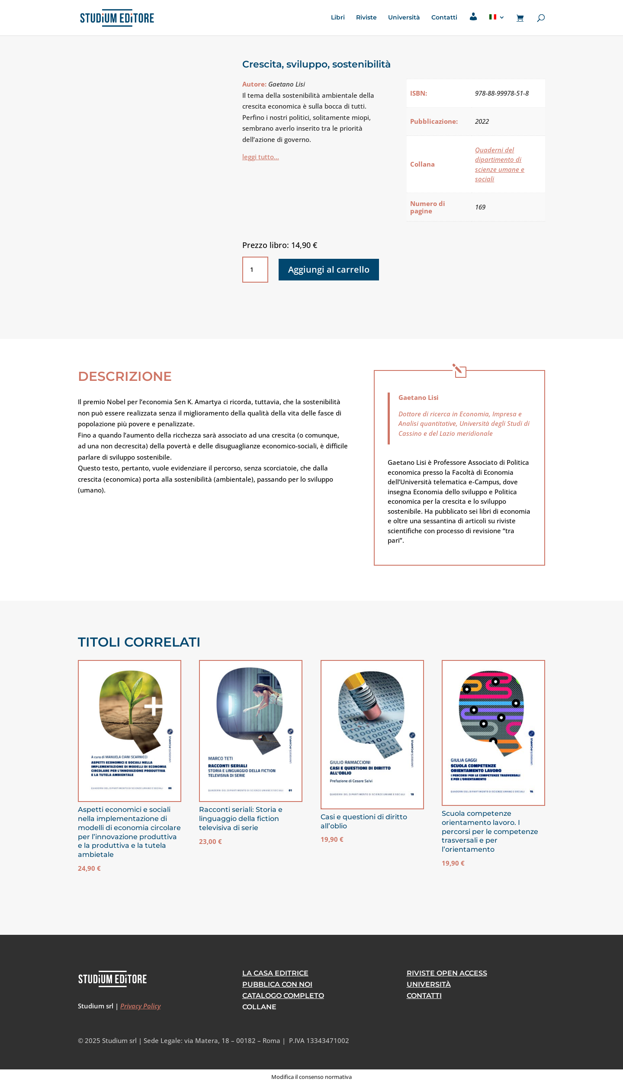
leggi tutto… (260, 156)
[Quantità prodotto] (255, 270)
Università (404, 17)
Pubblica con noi (277, 984)
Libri (338, 17)
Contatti (444, 17)
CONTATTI (424, 996)
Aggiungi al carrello (328, 269)
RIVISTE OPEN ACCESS (447, 973)
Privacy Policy (140, 1005)
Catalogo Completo (283, 996)
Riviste (366, 17)
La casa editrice (275, 973)
